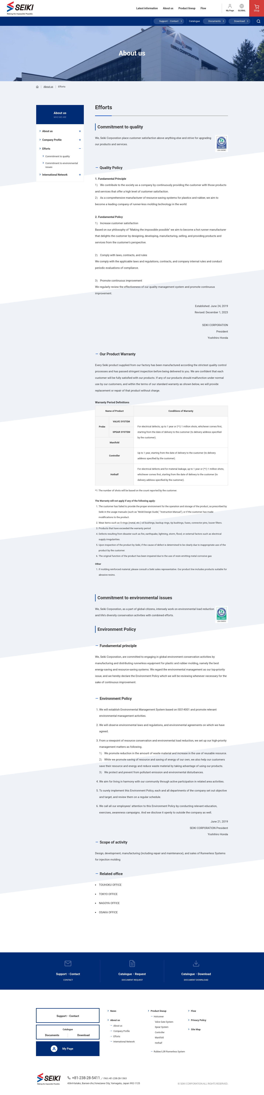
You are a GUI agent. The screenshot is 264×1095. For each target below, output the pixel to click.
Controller (159, 1032)
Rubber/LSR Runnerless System (169, 1051)
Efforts (46, 148)
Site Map (195, 1029)
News (113, 1011)
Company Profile (52, 139)
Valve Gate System (164, 1022)
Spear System (162, 1027)
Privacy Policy (198, 1020)
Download (239, 21)
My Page (230, 8)
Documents (214, 21)
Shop (256, 8)
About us (168, 8)
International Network (55, 174)
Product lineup (187, 8)
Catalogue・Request (132, 971)
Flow (203, 8)
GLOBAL (242, 8)
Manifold (159, 1037)
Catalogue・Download (196, 971)
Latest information (147, 8)
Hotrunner (159, 1016)
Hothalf (158, 1043)
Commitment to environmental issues (61, 165)
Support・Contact (168, 21)
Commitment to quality (57, 156)
